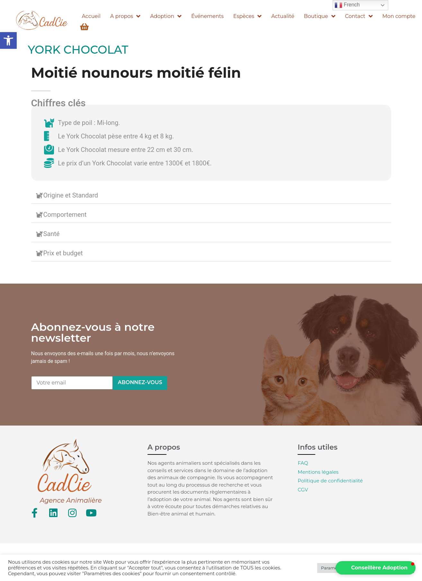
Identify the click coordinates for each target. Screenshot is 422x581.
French (347, 5)
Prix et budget (63, 253)
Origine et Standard (70, 195)
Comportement (65, 214)
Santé (51, 234)
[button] (8, 40)
